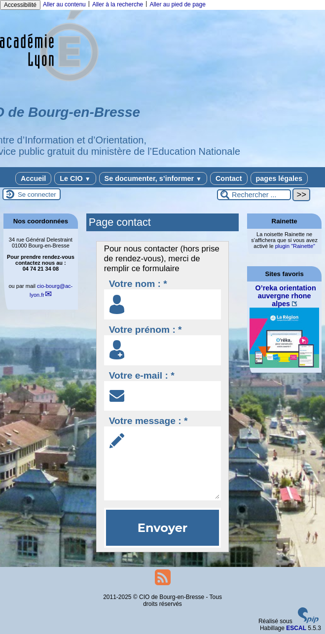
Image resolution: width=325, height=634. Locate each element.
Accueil (33, 178)
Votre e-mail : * (142, 375)
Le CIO (75, 178)
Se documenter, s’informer (153, 178)
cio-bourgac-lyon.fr (51, 290)
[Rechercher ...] (254, 194)
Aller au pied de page (177, 4)
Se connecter (37, 194)
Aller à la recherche (117, 4)
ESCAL (296, 628)
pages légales (279, 178)
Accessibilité (20, 4)
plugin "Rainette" (295, 246)
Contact (229, 178)
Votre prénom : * (145, 329)
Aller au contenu (64, 4)
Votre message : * (148, 421)
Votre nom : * (138, 284)
